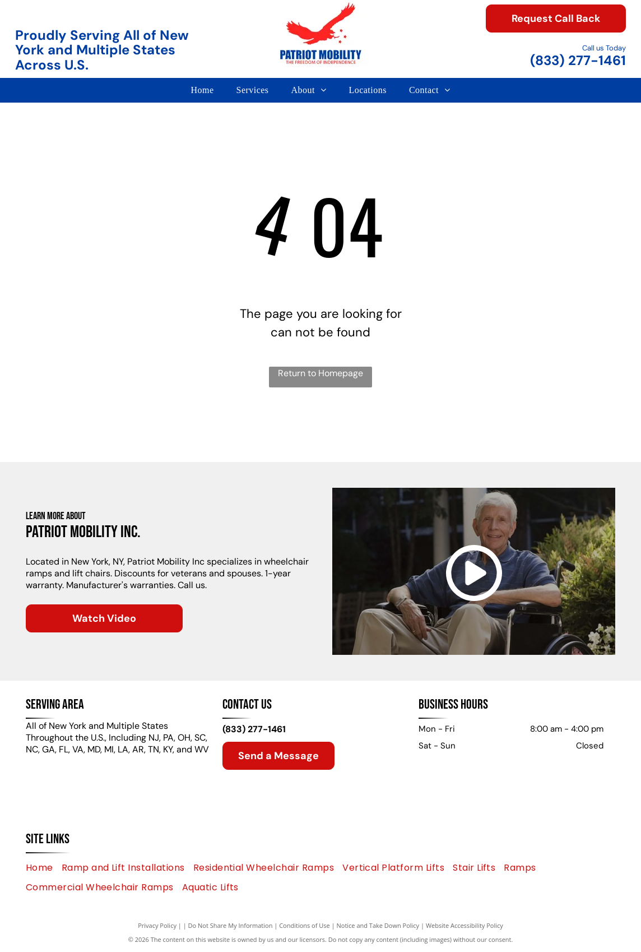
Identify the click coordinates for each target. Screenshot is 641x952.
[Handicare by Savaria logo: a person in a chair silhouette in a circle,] (368, 430)
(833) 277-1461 (578, 60)
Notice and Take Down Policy (378, 925)
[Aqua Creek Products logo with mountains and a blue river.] (562, 430)
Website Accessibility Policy (464, 925)
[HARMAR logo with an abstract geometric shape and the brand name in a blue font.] (272, 430)
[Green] (78, 430)
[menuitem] (202, 90)
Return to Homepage (320, 373)
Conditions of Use (304, 925)
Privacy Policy (157, 925)
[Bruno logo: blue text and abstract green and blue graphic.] (465, 430)
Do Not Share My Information (230, 925)
